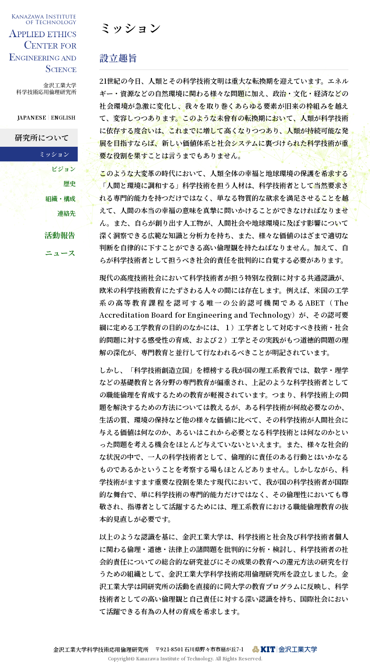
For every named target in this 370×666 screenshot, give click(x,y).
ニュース (60, 252)
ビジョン (63, 168)
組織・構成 (60, 198)
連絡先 (66, 213)
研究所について (42, 137)
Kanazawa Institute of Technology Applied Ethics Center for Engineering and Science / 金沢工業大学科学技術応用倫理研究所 (43, 59)
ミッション (54, 153)
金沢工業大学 (284, 649)
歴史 (69, 183)
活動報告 (60, 235)
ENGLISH (63, 117)
